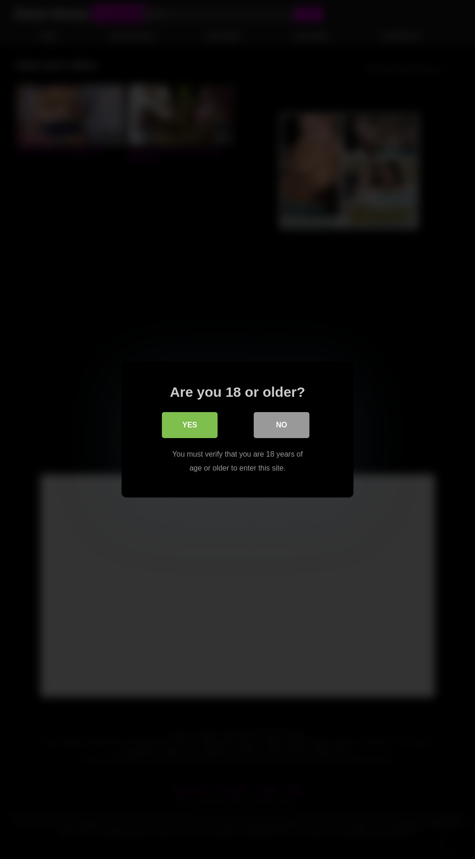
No (281, 425)
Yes (189, 425)
